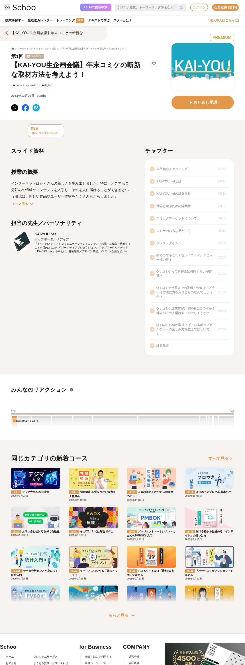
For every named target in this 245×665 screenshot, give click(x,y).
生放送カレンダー (40, 20)
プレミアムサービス (45, 656)
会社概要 (134, 663)
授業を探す (14, 20)
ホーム (10, 656)
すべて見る (221, 458)
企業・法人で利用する (98, 656)
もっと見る (23, 203)
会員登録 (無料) (225, 7)
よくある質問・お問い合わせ (50, 663)
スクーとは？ (122, 20)
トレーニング (70, 20)
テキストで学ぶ (99, 20)
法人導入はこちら (224, 20)
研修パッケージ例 (95, 663)
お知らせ (11, 663)
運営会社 (134, 656)
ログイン (199, 7)
